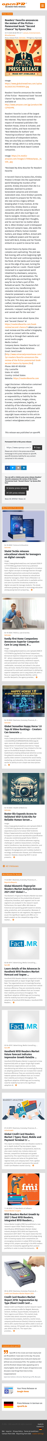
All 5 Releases (10, 866)
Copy (37, 447)
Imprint (9, 1431)
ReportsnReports (10, 882)
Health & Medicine (20, 808)
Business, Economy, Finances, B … (25, 720)
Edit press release (16, 493)
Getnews (22, 38)
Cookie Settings (38, 1434)
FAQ (3, 1431)
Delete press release (17, 488)
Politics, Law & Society (21, 633)
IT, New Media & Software (22, 1208)
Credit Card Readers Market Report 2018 (19, 1293)
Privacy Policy (18, 1431)
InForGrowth (8, 1130)
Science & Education (20, 545)
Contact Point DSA (8, 1434)
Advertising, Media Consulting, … (25, 963)
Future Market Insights (12, 1211)
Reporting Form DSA (23, 1434)
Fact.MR (7, 965)
